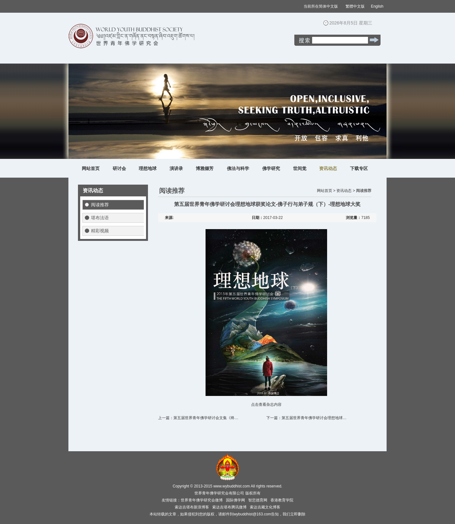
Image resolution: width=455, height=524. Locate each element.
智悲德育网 (257, 500)
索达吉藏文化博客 (265, 507)
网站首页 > (326, 190)
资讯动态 (328, 168)
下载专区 (359, 168)
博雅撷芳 (205, 168)
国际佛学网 (235, 500)
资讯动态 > (345, 190)
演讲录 (176, 168)
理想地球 (148, 168)
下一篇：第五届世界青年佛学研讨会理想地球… (306, 418)
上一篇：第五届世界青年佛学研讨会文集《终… (198, 418)
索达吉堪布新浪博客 (192, 507)
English (377, 6)
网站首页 (91, 168)
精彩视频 (100, 230)
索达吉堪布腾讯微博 (229, 507)
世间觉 (299, 168)
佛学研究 (271, 168)
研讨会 (119, 168)
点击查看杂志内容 (266, 404)
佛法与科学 (238, 168)
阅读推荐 (100, 204)
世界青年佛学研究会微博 (202, 500)
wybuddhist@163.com (252, 514)
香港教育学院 (281, 500)
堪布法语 (100, 217)
